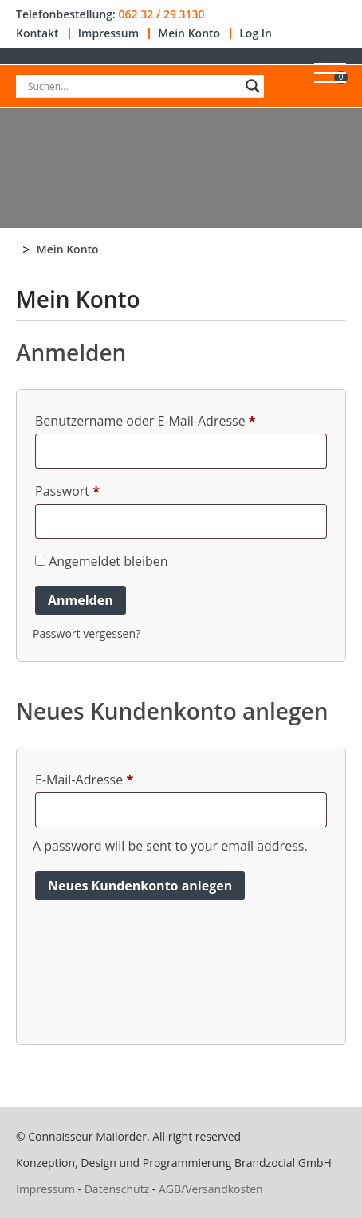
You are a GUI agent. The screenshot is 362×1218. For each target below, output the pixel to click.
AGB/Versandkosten (211, 1188)
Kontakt (37, 33)
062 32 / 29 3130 (161, 14)
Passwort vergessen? (86, 633)
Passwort (67, 491)
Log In (255, 33)
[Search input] (133, 86)
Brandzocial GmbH (283, 1162)
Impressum (108, 33)
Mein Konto (189, 33)
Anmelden (80, 600)
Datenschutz (117, 1188)
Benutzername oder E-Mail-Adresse (145, 421)
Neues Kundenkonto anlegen (140, 885)
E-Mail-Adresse (84, 779)
